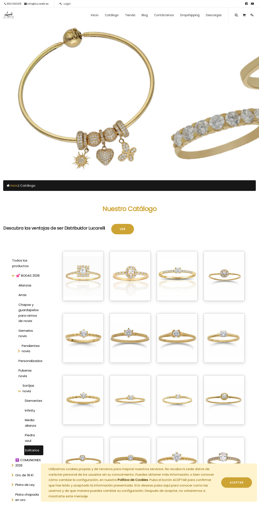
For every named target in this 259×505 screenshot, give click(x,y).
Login (65, 4)
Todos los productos (20, 263)
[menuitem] (95, 15)
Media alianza (30, 423)
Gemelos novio (25, 333)
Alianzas (24, 285)
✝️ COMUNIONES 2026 (28, 463)
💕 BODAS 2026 (28, 275)
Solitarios (32, 450)
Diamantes (33, 400)
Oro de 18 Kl (24, 475)
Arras (22, 295)
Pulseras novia (25, 373)
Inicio (14, 185)
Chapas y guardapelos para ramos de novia (28, 312)
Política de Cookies (133, 480)
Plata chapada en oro (27, 497)
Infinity (30, 410)
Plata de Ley (25, 484)
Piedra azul (30, 438)
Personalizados (30, 361)
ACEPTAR (237, 483)
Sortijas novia (28, 388)
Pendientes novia (31, 348)
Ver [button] (122, 229)
